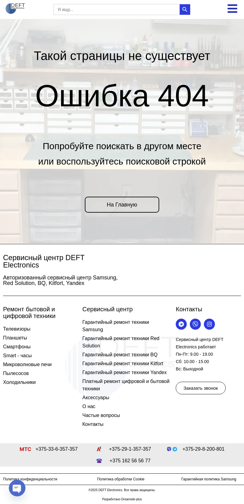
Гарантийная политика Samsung (208, 479)
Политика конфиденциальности (30, 479)
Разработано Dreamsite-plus (122, 499)
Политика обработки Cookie (121, 479)
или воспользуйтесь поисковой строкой (122, 161)
